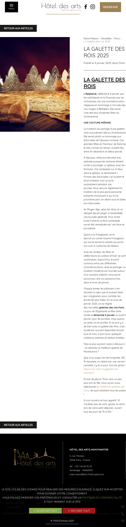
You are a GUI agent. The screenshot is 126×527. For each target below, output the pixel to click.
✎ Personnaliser (62, 520)
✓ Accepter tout (45, 510)
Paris (117, 38)
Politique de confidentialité (102, 497)
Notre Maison (91, 38)
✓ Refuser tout (79, 510)
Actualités (106, 38)
